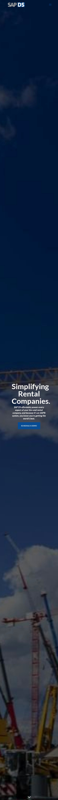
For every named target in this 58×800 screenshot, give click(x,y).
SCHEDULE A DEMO (29, 426)
